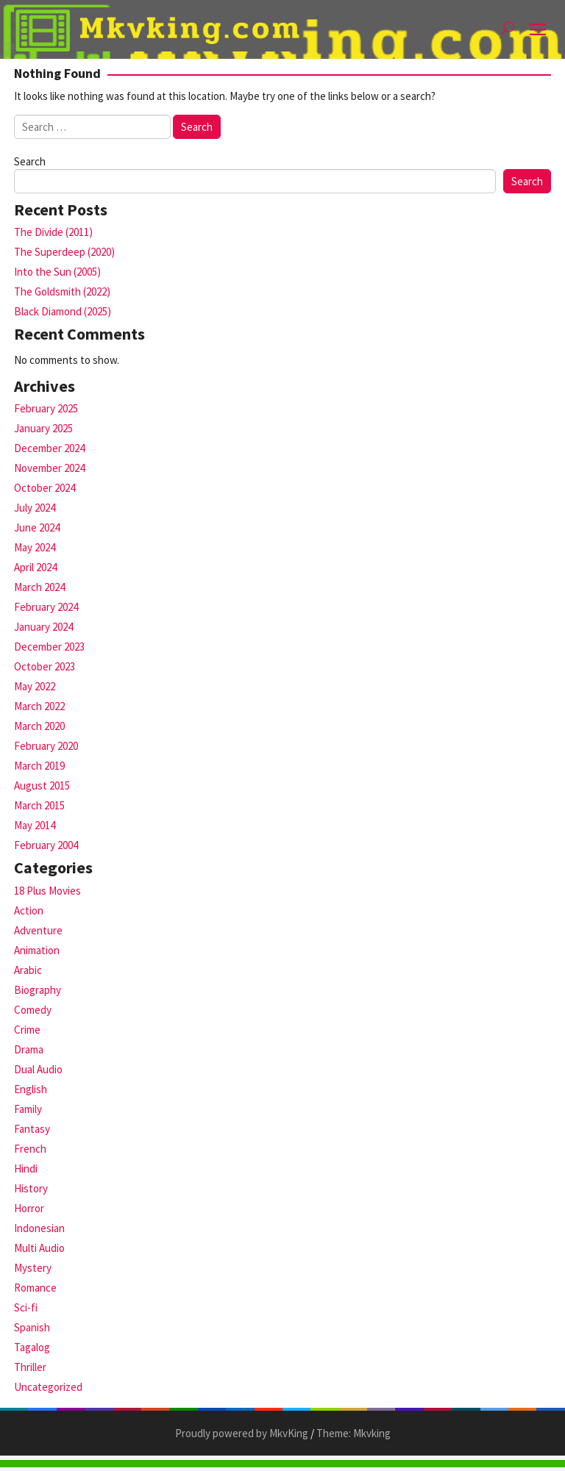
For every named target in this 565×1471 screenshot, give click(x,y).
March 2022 (39, 706)
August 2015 (42, 785)
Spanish (32, 1327)
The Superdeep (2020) (64, 252)
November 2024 (49, 468)
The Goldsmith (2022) (62, 291)
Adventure (38, 930)
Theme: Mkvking (353, 1433)
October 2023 (44, 666)
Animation (37, 950)
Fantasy (32, 1129)
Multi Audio (39, 1248)
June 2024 (37, 527)
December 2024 (49, 448)
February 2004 (46, 845)
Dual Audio (38, 1069)
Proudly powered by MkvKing (241, 1433)
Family (28, 1109)
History (31, 1188)
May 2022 (34, 686)
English (30, 1089)
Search (30, 161)
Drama (28, 1049)
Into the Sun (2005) (57, 272)
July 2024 (34, 508)
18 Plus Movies (47, 891)
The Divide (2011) (53, 232)
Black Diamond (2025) (62, 311)
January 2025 (43, 428)
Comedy (32, 1010)
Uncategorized (48, 1387)
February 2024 (46, 607)
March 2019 (39, 766)
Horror (29, 1208)
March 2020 (39, 726)
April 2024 (35, 567)
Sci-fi (26, 1307)
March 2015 (39, 805)
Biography (37, 990)
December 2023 (49, 647)
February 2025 (46, 408)
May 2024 (34, 547)
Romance (35, 1288)
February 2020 (46, 746)
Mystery (32, 1268)
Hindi (26, 1168)
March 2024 (39, 587)
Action (28, 910)
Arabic (28, 970)
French (30, 1149)
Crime (27, 1030)
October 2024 (44, 488)
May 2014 (34, 825)
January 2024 (43, 627)
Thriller (30, 1367)
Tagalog (32, 1347)
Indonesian (39, 1228)
